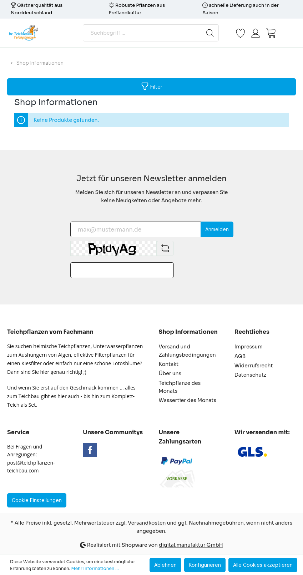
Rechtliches (251, 332)
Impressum (248, 346)
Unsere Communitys (113, 432)
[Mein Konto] (255, 33)
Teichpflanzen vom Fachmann (50, 332)
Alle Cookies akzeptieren (263, 565)
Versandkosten (147, 523)
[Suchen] (210, 32)
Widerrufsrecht (253, 365)
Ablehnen (165, 565)
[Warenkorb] (271, 33)
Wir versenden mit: (262, 432)
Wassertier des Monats (187, 400)
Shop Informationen (188, 332)
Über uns (170, 373)
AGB (240, 356)
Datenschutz (250, 375)
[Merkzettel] (240, 33)
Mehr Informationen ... (95, 568)
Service (18, 432)
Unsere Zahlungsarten (180, 436)
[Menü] (287, 33)
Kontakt (169, 364)
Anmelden (217, 229)
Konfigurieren (205, 565)
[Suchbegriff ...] (142, 32)
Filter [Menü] (151, 85)
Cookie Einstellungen (37, 500)
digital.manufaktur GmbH (191, 545)
